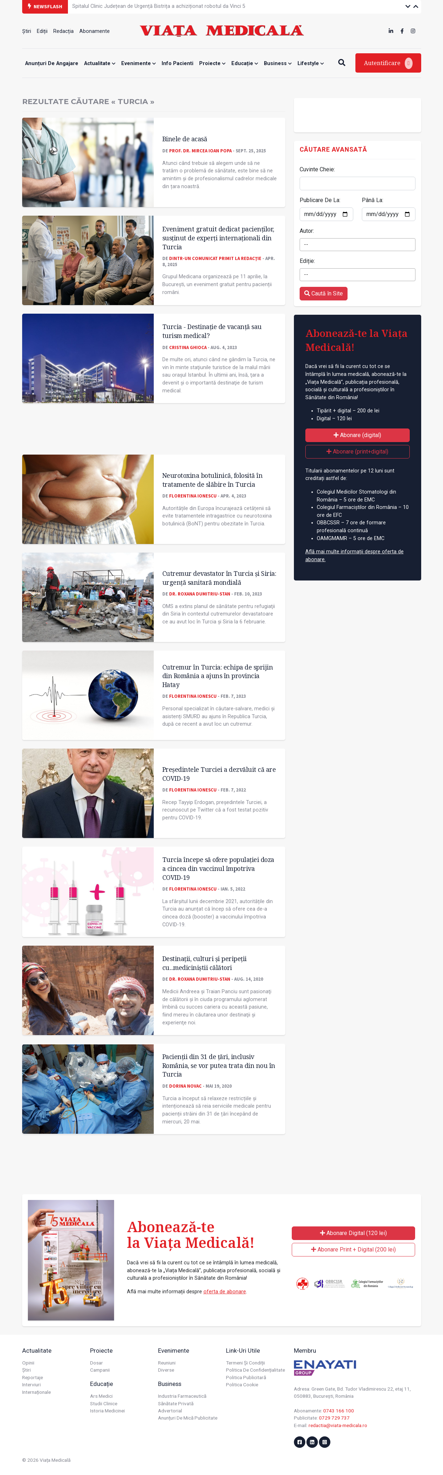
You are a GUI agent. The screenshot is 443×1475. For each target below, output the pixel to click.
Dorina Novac (185, 1086)
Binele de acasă (184, 138)
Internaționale (36, 1392)
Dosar (96, 1363)
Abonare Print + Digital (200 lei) (353, 1249)
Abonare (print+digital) (357, 451)
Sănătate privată (175, 1403)
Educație (244, 63)
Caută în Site (323, 293)
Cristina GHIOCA (188, 347)
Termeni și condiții (245, 1363)
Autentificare (388, 63)
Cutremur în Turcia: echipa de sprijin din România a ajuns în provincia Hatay (217, 676)
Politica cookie (242, 1384)
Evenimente (138, 63)
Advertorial (170, 1410)
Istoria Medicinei (107, 1410)
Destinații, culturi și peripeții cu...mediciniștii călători (204, 963)
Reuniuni (167, 1363)
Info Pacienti (177, 63)
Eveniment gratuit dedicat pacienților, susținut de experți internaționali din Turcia (218, 238)
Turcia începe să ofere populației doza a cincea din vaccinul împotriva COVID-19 (218, 868)
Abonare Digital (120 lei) (353, 1233)
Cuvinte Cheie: (317, 169)
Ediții (42, 31)
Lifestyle (310, 63)
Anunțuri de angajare (51, 63)
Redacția (63, 31)
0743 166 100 (338, 1410)
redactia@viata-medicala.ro (338, 1425)
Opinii (28, 1363)
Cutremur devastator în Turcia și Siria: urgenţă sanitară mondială (219, 578)
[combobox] (357, 244)
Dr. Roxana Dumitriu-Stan (199, 594)
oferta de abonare (224, 1292)
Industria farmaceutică (182, 1396)
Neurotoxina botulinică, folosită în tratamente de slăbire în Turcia (212, 480)
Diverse (166, 1370)
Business (278, 63)
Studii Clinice (103, 1403)
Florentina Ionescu (193, 496)
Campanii (100, 1370)
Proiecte (212, 63)
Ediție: (307, 261)
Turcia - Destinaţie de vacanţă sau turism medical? (212, 331)
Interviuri (31, 1384)
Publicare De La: (320, 200)
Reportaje (32, 1377)
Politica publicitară (246, 1377)
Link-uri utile (243, 1350)
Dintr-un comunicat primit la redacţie (215, 258)
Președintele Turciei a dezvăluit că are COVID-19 (219, 774)
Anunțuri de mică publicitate (187, 1418)
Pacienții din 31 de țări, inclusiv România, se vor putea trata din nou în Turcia (218, 1065)
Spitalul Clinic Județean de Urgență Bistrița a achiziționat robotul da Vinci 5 (158, 6)
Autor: (307, 230)
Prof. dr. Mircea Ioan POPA (200, 150)
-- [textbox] (306, 244)
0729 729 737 (334, 1418)
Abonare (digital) (357, 435)
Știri (26, 31)
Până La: (372, 200)
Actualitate (99, 63)
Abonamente (94, 31)
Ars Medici (101, 1396)
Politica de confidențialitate (255, 1370)
